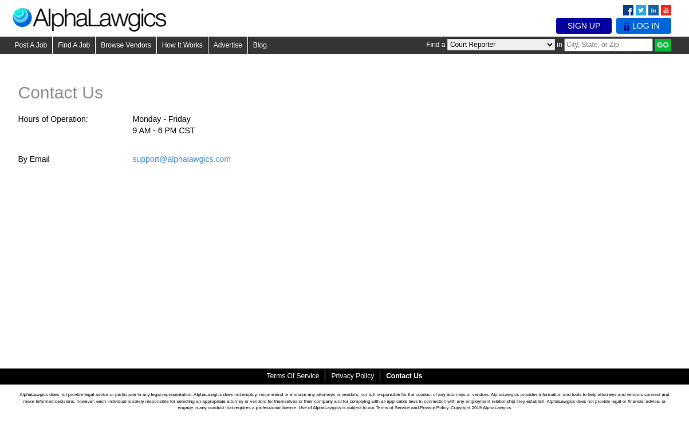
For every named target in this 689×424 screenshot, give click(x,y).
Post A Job (31, 45)
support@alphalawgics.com (182, 159)
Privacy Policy (352, 376)
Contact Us (404, 376)
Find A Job (74, 45)
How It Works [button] (182, 45)
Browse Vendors (126, 45)
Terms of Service (292, 376)
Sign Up (584, 25)
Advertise (228, 45)
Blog (260, 45)
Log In (643, 25)
